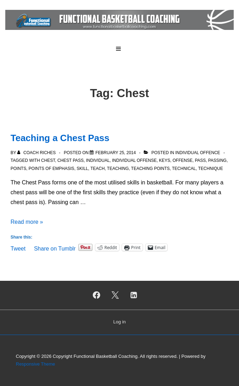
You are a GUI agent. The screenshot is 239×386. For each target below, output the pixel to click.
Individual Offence (197, 152)
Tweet (18, 248)
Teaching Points (150, 168)
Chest (48, 160)
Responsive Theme (35, 364)
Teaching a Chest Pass (60, 138)
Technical (184, 168)
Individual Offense (134, 160)
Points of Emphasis (51, 168)
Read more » (27, 222)
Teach (97, 168)
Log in (119, 321)
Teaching (118, 168)
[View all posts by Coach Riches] (37, 152)
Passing (217, 160)
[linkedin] (133, 295)
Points (18, 168)
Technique (210, 168)
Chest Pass (70, 160)
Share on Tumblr (55, 248)
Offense (183, 160)
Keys (164, 160)
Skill (82, 168)
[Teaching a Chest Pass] (115, 152)
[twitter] (115, 295)
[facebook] (96, 295)
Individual (98, 160)
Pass (200, 160)
